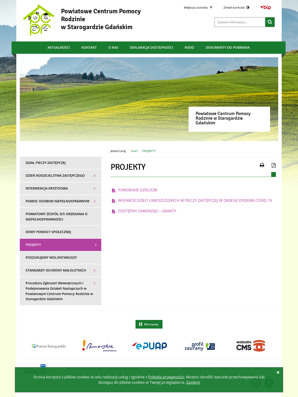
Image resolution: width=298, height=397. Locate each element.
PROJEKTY (149, 151)
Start (134, 151)
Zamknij (193, 382)
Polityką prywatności (166, 377)
